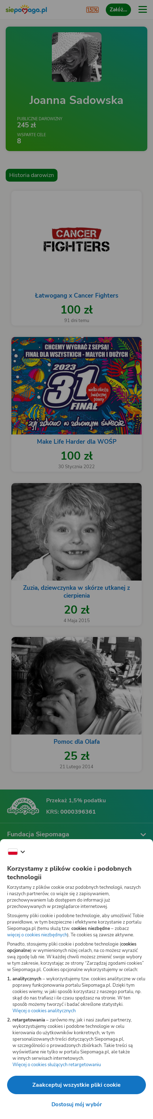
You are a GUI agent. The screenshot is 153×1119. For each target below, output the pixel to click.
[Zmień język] (16, 852)
